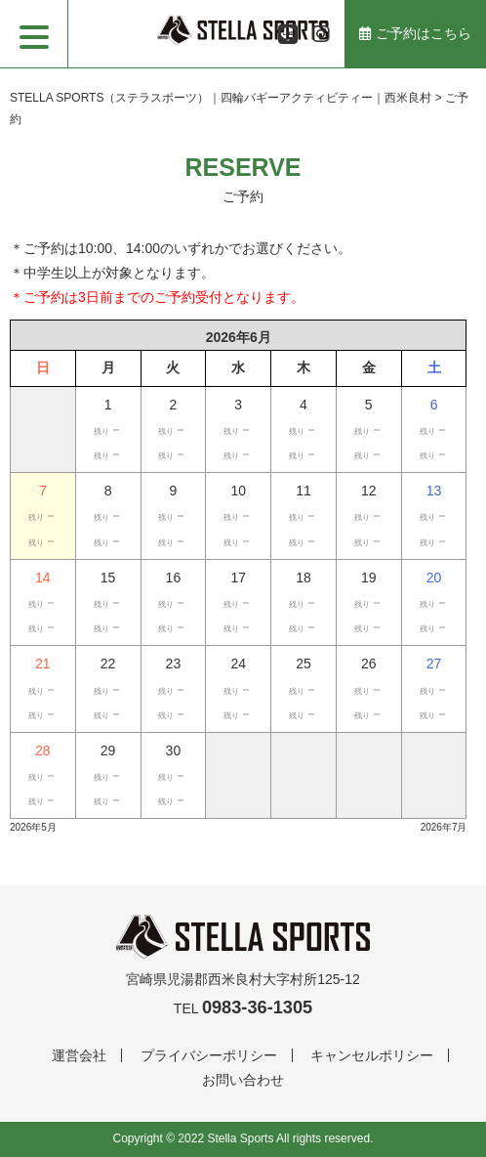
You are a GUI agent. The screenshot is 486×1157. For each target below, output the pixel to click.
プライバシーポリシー (209, 1055)
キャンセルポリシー (371, 1055)
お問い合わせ (243, 1080)
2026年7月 (444, 827)
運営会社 (79, 1055)
